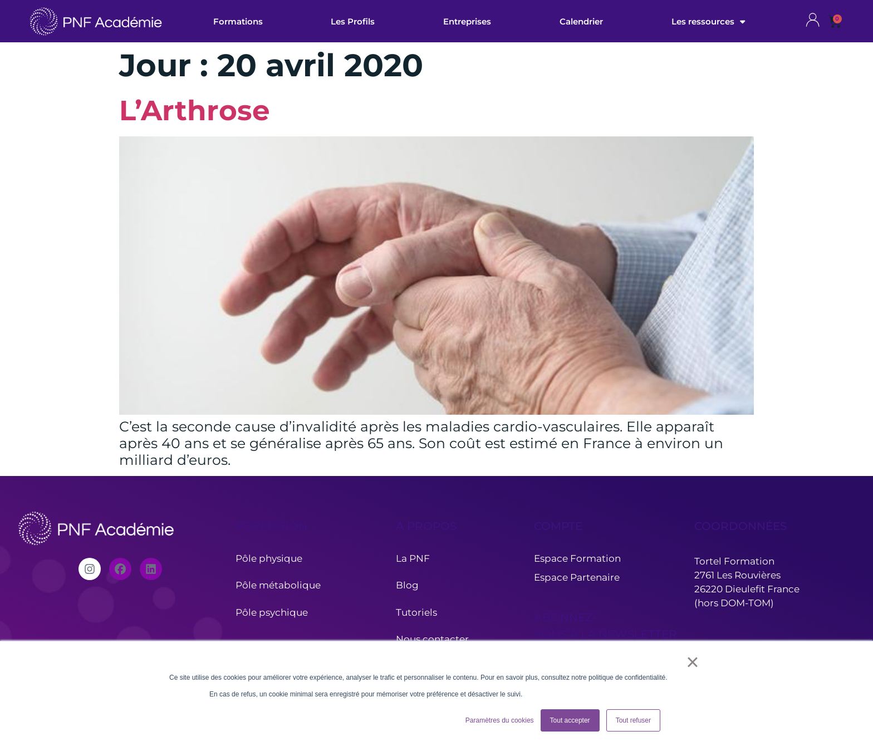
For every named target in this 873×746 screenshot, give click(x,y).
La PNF (413, 558)
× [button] (692, 662)
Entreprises (467, 21)
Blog (407, 585)
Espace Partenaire (577, 577)
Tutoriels (416, 612)
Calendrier (581, 21)
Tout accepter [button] (570, 720)
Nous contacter (432, 639)
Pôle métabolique (278, 585)
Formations (238, 21)
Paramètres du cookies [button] (499, 720)
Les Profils (353, 21)
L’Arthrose (194, 110)
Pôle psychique (273, 612)
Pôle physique (269, 558)
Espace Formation (577, 558)
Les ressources (708, 21)
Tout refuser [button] (633, 720)
